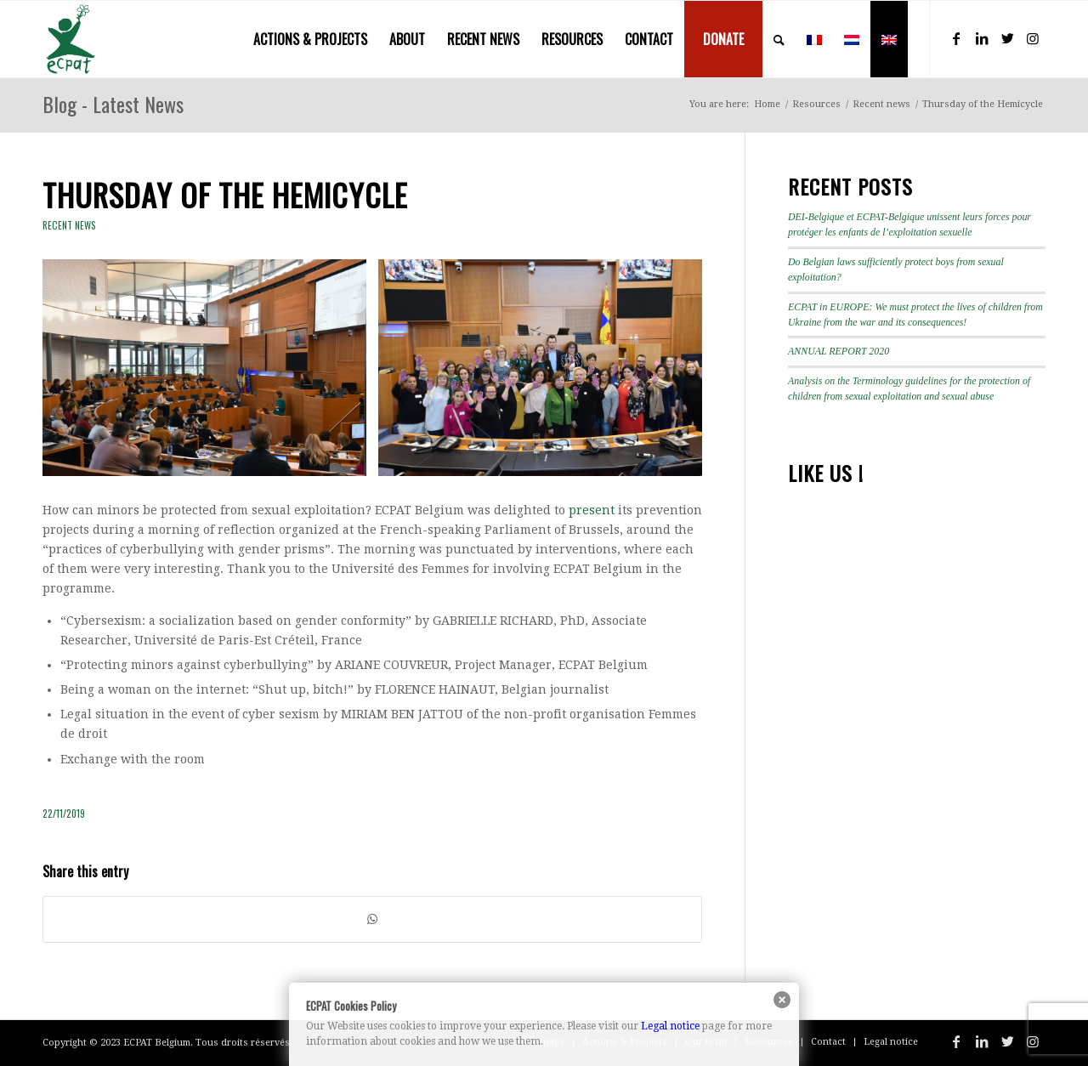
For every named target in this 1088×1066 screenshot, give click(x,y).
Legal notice (670, 1026)
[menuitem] (310, 39)
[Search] (779, 39)
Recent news (69, 225)
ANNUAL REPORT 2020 (838, 351)
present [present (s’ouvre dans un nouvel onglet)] (592, 510)
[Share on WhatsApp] (372, 919)
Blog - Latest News (113, 103)
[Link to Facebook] (956, 38)
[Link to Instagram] (1033, 38)
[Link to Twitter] (1007, 38)
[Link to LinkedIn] (981, 38)
